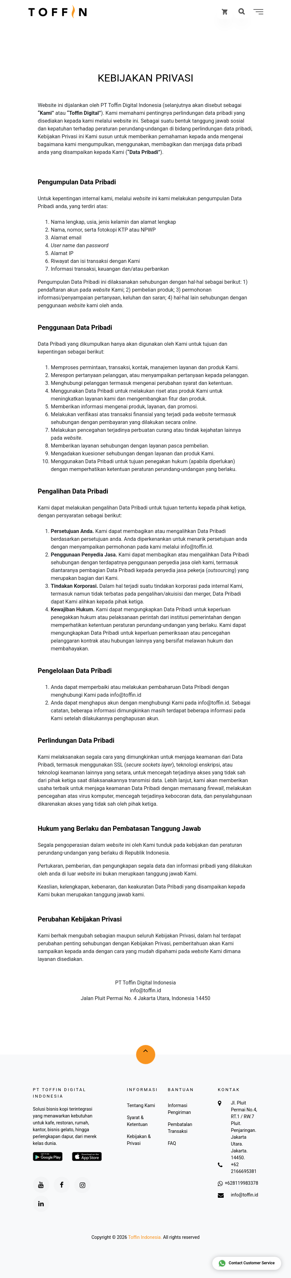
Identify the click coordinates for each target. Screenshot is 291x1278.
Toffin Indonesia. (145, 1237)
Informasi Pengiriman (179, 1109)
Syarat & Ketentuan (137, 1121)
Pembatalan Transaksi (180, 1128)
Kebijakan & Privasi (139, 1140)
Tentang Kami (141, 1105)
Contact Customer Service (246, 1263)
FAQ (172, 1143)
